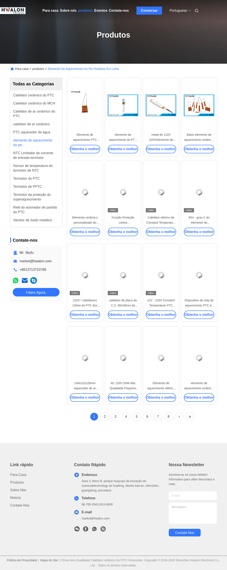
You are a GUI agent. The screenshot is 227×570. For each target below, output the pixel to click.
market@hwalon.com (36, 261)
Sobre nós (68, 10)
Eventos (100, 10)
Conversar (149, 10)
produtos (85, 10)
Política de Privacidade (22, 560)
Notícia (15, 497)
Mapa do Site (49, 560)
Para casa (50, 10)
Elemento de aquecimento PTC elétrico (85, 140)
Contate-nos (119, 10)
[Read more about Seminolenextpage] (179, 416)
